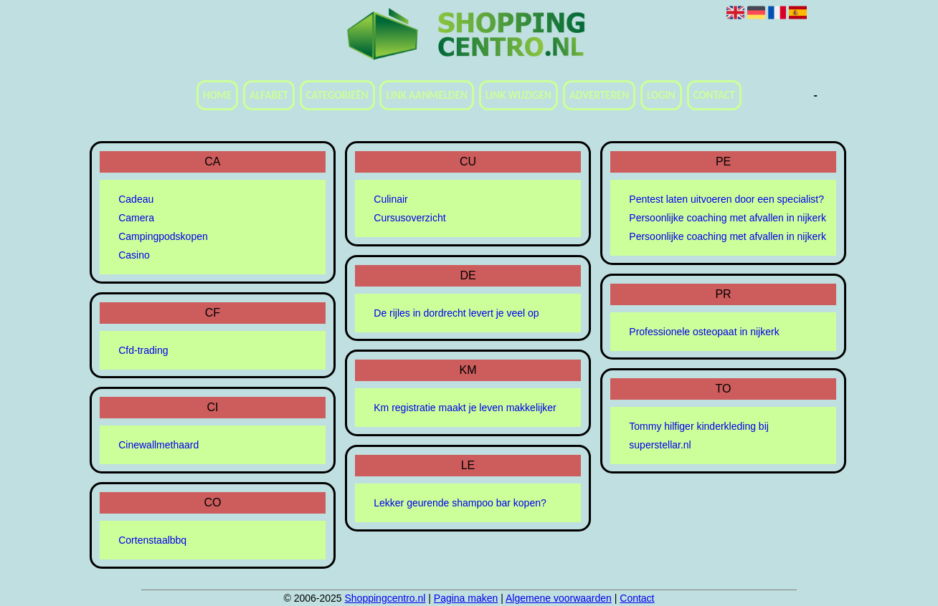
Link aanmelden (426, 95)
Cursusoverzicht (409, 217)
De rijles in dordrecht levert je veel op (456, 313)
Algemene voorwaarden (559, 598)
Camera (136, 217)
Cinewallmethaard (158, 445)
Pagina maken (466, 598)
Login (661, 95)
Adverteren (599, 95)
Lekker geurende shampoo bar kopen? (460, 503)
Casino (134, 255)
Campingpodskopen (163, 236)
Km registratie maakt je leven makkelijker (465, 407)
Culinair (390, 199)
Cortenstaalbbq (152, 540)
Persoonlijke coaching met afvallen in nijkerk (727, 217)
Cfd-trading (143, 350)
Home (217, 95)
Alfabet (269, 95)
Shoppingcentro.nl (385, 598)
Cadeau (135, 199)
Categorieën (337, 95)
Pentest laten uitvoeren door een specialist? (726, 199)
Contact (714, 95)
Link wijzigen (518, 95)
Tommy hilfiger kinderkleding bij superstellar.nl (699, 435)
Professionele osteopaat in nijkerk (704, 331)
